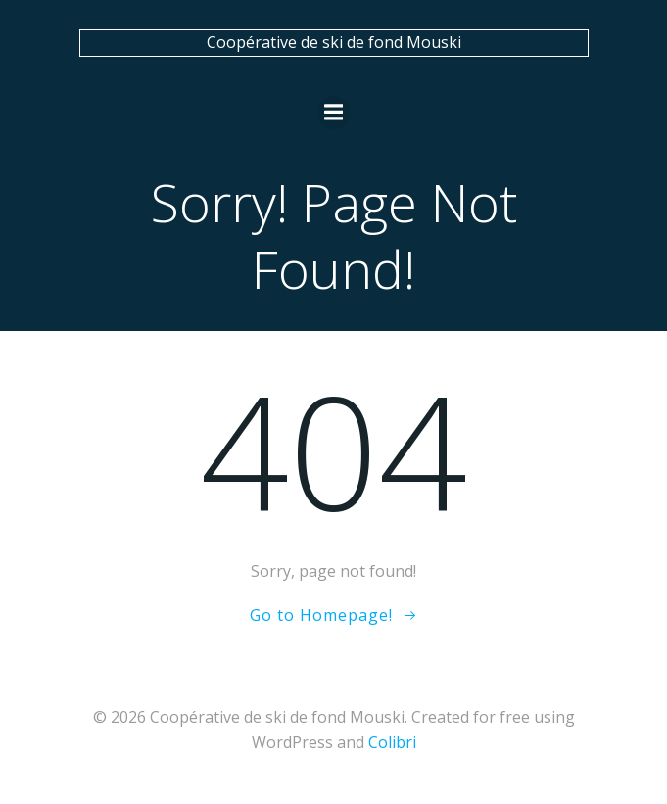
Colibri (392, 742)
